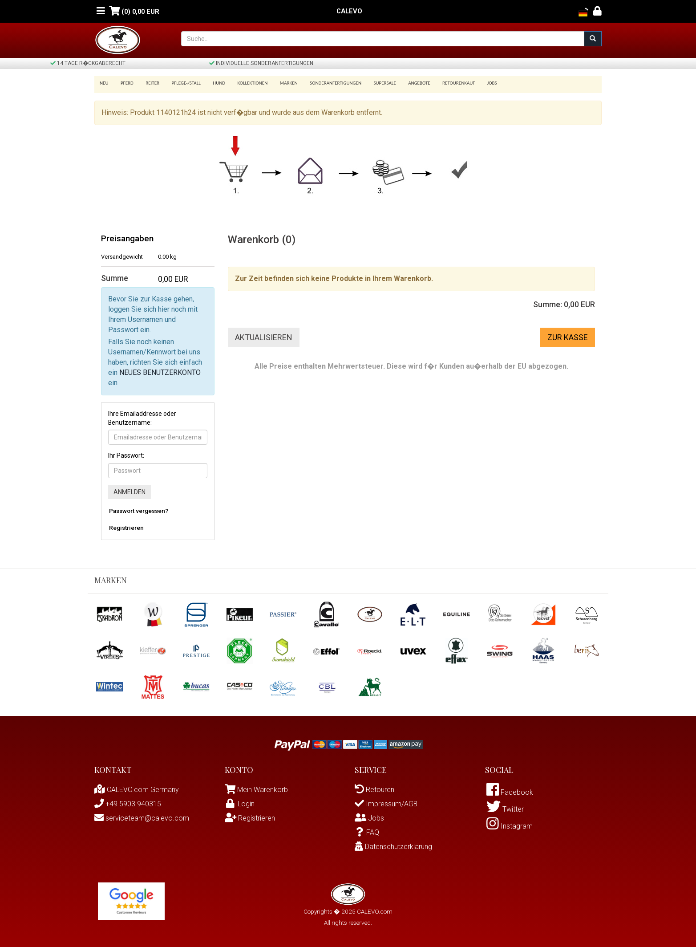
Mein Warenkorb (262, 789)
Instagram (509, 827)
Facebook (509, 792)
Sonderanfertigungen (325, 83)
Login (240, 804)
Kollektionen (245, 83)
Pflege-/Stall (181, 83)
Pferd (125, 83)
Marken (279, 83)
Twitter (505, 810)
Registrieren (126, 527)
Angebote (406, 83)
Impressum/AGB (386, 804)
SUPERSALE (372, 83)
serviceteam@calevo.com (141, 818)
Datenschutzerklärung (393, 846)
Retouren (374, 789)
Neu (104, 83)
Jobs (475, 83)
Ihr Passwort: (126, 455)
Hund (213, 83)
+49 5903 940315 (127, 804)
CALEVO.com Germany (136, 789)
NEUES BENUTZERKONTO (160, 372)
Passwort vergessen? (139, 510)
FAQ (367, 832)
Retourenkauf (443, 83)
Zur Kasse (567, 337)
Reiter (149, 83)
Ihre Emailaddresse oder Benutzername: (142, 418)
